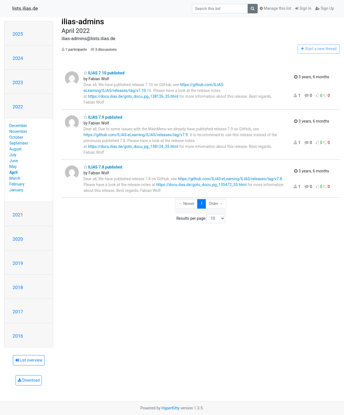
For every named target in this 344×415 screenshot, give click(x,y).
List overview (28, 360)
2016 (18, 336)
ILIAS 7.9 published (103, 117)
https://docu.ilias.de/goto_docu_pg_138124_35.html (133, 146)
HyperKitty (171, 408)
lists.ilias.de (25, 8)
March (15, 178)
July (12, 155)
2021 (18, 215)
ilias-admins (83, 21)
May (13, 166)
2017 (18, 311)
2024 (18, 58)
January (16, 190)
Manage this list (275, 8)
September (18, 143)
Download (29, 380)
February (17, 184)
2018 (18, 287)
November (18, 131)
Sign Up (324, 8)
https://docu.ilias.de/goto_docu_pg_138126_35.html (133, 96)
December (18, 125)
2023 (18, 82)
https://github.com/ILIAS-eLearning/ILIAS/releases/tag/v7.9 (136, 135)
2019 (18, 263)
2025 (18, 34)
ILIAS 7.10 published (104, 73)
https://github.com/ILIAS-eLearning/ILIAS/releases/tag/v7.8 (230, 179)
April (13, 172)
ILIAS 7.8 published (103, 167)
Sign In (303, 8)
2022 (18, 106)
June (13, 160)
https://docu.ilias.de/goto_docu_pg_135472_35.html (201, 184)
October (16, 137)
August (15, 149)
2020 (18, 239)
